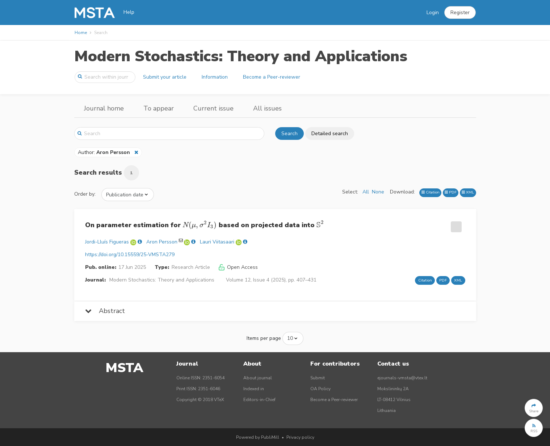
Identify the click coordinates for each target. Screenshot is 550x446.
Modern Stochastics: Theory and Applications (240, 56)
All (365, 191)
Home (81, 33)
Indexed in (253, 389)
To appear (158, 108)
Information (215, 77)
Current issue (213, 108)
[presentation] (199, 225)
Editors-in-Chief (259, 400)
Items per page (264, 338)
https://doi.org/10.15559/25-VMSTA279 (130, 254)
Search (289, 133)
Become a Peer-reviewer (271, 77)
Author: (104, 152)
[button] (460, 12)
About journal (257, 378)
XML (468, 192)
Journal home (104, 108)
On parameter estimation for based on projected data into (204, 226)
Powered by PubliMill (257, 437)
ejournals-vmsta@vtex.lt (402, 378)
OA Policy (320, 389)
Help (128, 12)
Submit (317, 378)
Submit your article (164, 77)
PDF (451, 192)
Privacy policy (300, 437)
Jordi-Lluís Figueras (107, 241)
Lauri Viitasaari (217, 241)
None (378, 191)
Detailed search (329, 133)
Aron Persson (161, 241)
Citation (430, 192)
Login (433, 12)
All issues (267, 108)
